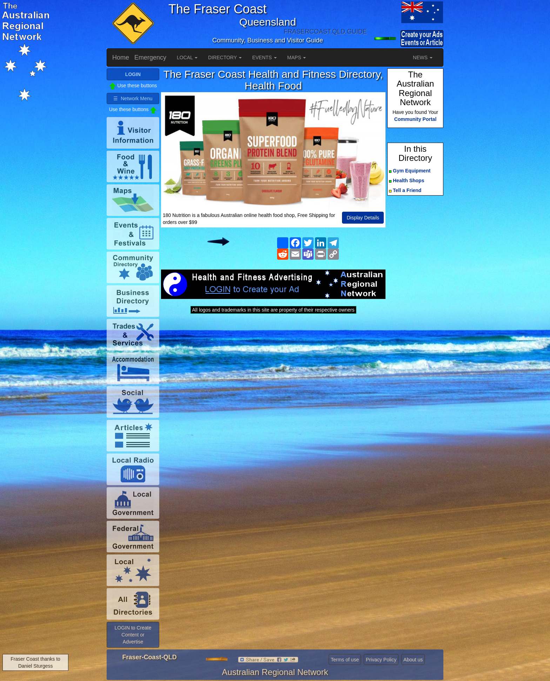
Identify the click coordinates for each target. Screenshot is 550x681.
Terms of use (345, 659)
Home (120, 57)
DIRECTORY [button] (225, 57)
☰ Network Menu (132, 98)
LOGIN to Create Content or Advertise (132, 635)
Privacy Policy (381, 659)
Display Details (363, 217)
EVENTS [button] (264, 57)
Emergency (150, 57)
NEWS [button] (422, 57)
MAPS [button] (296, 57)
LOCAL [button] (187, 57)
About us (413, 659)
